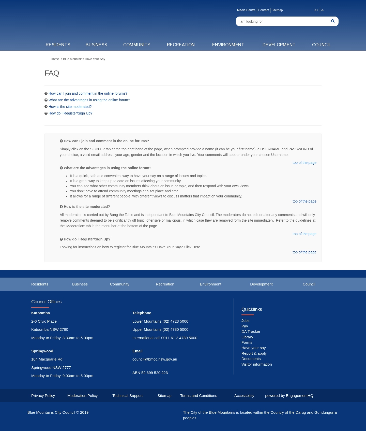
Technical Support (127, 395)
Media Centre (246, 10)
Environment (228, 45)
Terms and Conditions (198, 395)
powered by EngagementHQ (289, 395)
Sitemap (277, 10)
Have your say (253, 348)
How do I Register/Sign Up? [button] (71, 113)
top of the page (304, 163)
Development (279, 45)
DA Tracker (250, 331)
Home (55, 59)
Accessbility (244, 395)
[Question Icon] (46, 93)
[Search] (287, 21)
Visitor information (256, 364)
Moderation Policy (82, 395)
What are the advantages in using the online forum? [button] (89, 100)
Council (321, 45)
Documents (251, 358)
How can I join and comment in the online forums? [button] (88, 93)
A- (322, 10)
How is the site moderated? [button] (70, 107)
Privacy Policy (43, 395)
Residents (58, 45)
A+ (316, 10)
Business (96, 45)
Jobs (245, 320)
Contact (263, 10)
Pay (244, 326)
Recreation (181, 45)
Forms (246, 342)
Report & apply (254, 353)
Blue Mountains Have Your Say (84, 59)
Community (136, 45)
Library (247, 337)
